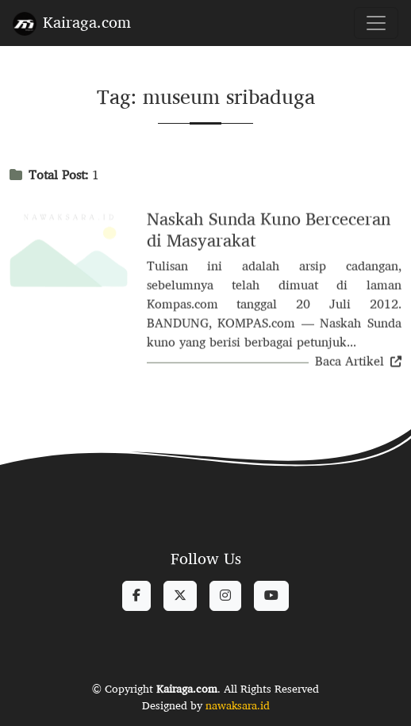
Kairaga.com (72, 21)
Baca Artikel (358, 362)
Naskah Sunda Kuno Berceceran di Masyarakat (268, 231)
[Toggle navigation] (376, 23)
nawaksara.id (238, 705)
